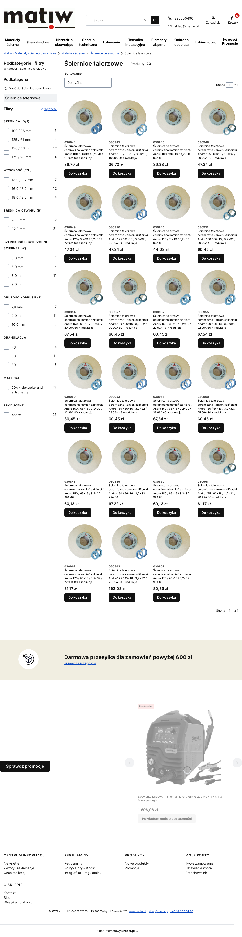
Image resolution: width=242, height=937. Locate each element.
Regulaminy (73, 863)
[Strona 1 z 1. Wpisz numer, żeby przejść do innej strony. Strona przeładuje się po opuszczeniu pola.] (229, 85)
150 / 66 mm (21, 148)
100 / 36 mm (21, 131)
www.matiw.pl (137, 911)
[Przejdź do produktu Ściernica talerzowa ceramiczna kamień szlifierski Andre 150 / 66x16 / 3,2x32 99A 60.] (129, 456)
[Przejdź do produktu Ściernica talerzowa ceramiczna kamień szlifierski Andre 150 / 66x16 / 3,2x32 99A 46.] (84, 456)
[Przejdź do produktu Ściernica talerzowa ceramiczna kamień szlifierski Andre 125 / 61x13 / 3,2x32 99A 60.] (173, 202)
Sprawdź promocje (25, 766)
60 (14, 356)
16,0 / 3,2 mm (22, 189)
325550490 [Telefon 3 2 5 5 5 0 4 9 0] (183, 18)
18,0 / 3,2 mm (22, 197)
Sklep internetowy (116, 931)
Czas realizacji (15, 873)
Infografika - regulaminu (82, 873)
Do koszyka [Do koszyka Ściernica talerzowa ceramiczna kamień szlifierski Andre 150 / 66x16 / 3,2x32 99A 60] (122, 513)
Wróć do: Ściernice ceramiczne (27, 88)
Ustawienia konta (198, 868)
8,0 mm (17, 275)
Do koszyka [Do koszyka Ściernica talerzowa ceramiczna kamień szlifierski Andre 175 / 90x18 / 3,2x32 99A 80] (166, 598)
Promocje (132, 868)
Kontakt (10, 893)
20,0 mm (18, 220)
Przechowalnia (196, 873)
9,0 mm (17, 284)
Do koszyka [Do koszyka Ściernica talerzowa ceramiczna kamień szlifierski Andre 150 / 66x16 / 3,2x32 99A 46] (77, 513)
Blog (7, 897)
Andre (16, 415)
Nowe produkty (137, 863)
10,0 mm (18, 324)
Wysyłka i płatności (18, 902)
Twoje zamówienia (199, 863)
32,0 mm (18, 229)
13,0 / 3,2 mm (22, 180)
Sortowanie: (73, 73)
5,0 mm (17, 258)
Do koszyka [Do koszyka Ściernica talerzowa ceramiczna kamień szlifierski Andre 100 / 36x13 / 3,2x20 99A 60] (166, 173)
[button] (155, 20)
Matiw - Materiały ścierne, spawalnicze (30, 53)
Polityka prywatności (80, 868)
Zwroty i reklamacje (19, 868)
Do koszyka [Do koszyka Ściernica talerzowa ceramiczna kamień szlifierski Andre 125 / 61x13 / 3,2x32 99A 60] (166, 258)
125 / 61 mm (21, 139)
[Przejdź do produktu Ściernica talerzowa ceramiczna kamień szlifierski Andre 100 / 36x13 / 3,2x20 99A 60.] (173, 117)
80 (14, 365)
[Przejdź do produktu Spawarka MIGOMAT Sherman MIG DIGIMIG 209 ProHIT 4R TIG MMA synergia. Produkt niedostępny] (183, 747)
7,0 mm (17, 307)
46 (14, 347)
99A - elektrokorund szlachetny (27, 389)
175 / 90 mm (21, 157)
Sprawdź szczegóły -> (80, 663)
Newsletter (12, 863)
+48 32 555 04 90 (181, 911)
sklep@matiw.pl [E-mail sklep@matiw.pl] (186, 26)
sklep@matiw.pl (158, 911)
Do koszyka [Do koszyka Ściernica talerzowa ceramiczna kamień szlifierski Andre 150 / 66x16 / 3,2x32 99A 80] (166, 513)
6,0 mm (17, 267)
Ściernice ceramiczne (104, 53)
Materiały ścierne (73, 53)
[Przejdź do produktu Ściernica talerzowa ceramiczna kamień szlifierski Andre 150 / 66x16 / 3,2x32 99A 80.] (173, 456)
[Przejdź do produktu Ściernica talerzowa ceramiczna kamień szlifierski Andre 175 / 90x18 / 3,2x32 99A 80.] (173, 541)
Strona (220, 85)
